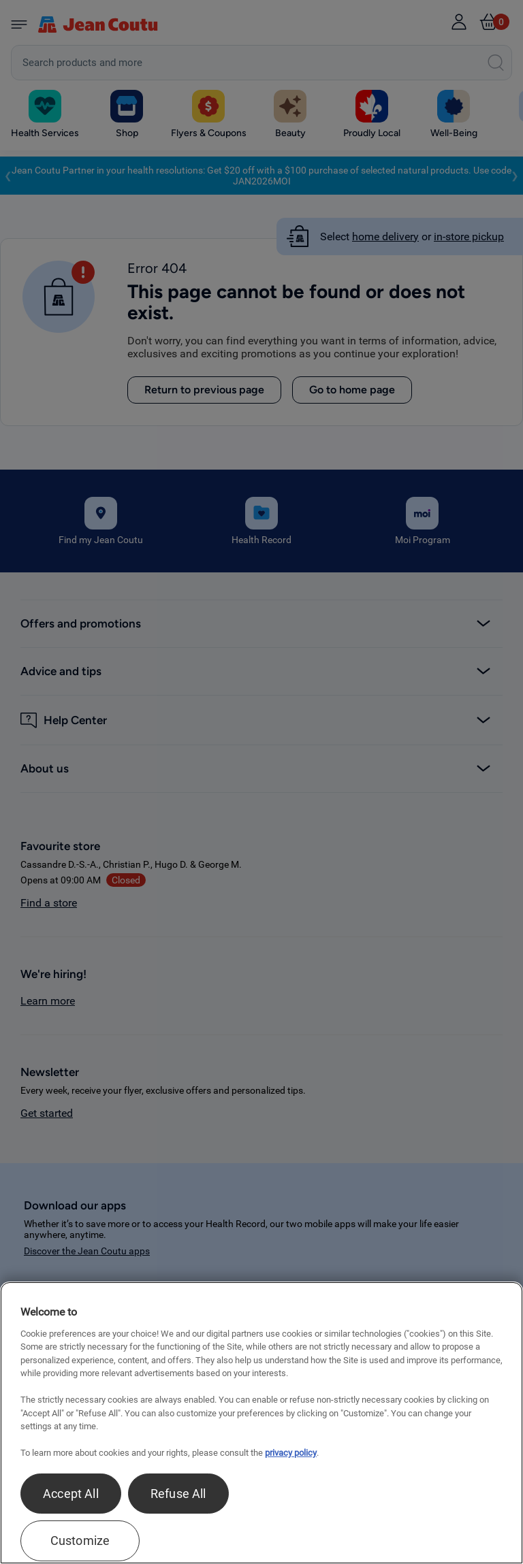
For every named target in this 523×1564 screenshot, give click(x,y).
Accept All (71, 1493)
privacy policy (291, 1453)
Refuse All (178, 1493)
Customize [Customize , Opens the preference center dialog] (80, 1540)
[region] (261, 1423)
